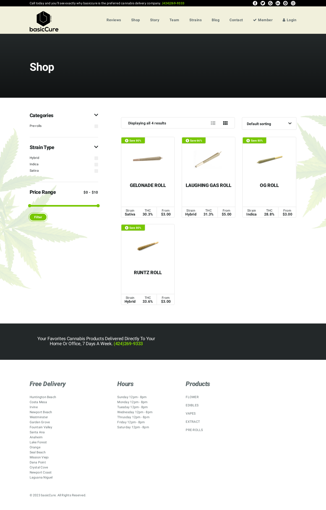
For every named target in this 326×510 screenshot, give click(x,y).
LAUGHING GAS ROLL (208, 185)
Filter (38, 217)
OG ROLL (269, 185)
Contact (236, 20)
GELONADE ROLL (148, 185)
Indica (34, 164)
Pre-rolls (36, 126)
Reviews (114, 20)
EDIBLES (192, 405)
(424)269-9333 (172, 3)
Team (174, 20)
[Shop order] (269, 123)
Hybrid (34, 158)
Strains (195, 20)
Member (263, 20)
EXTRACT (193, 421)
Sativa (34, 170)
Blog (215, 20)
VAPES (191, 413)
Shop (135, 20)
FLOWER (192, 397)
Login (289, 20)
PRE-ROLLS (194, 430)
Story (154, 20)
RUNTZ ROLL (148, 272)
